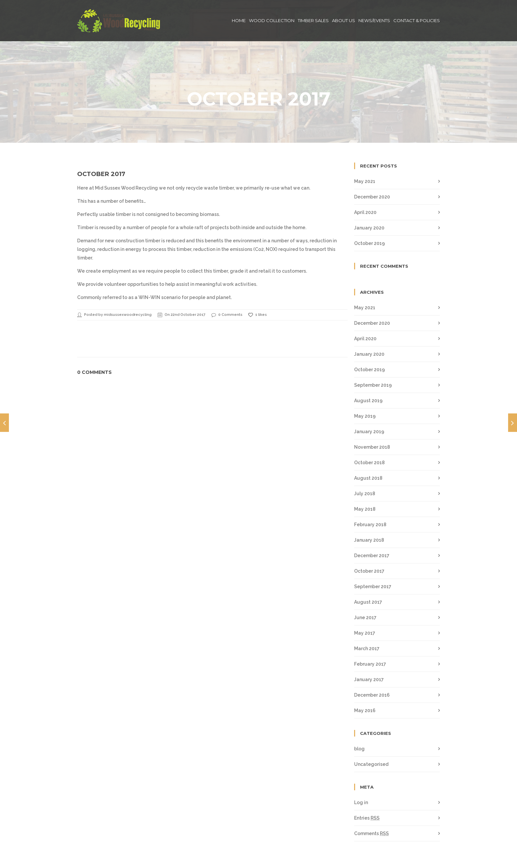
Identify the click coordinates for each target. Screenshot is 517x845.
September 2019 (373, 354)
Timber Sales (313, 20)
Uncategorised (371, 734)
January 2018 (369, 509)
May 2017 (364, 602)
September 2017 (372, 556)
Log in (361, 772)
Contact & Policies (416, 20)
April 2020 (365, 182)
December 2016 (372, 664)
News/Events (374, 20)
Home (239, 20)
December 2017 (371, 525)
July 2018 (364, 463)
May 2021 (364, 151)
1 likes (257, 284)
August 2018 (368, 447)
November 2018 (372, 416)
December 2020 (372, 166)
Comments (371, 803)
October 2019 (369, 213)
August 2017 (368, 571)
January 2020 (369, 197)
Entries (367, 787)
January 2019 (369, 401)
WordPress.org (370, 818)
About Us (343, 20)
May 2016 (365, 680)
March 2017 (367, 618)
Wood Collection (271, 20)
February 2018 (370, 494)
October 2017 (101, 143)
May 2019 (365, 385)
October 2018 (369, 432)
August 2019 (368, 370)
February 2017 (370, 633)
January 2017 (369, 649)
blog (359, 718)
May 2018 (365, 478)
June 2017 (365, 587)
